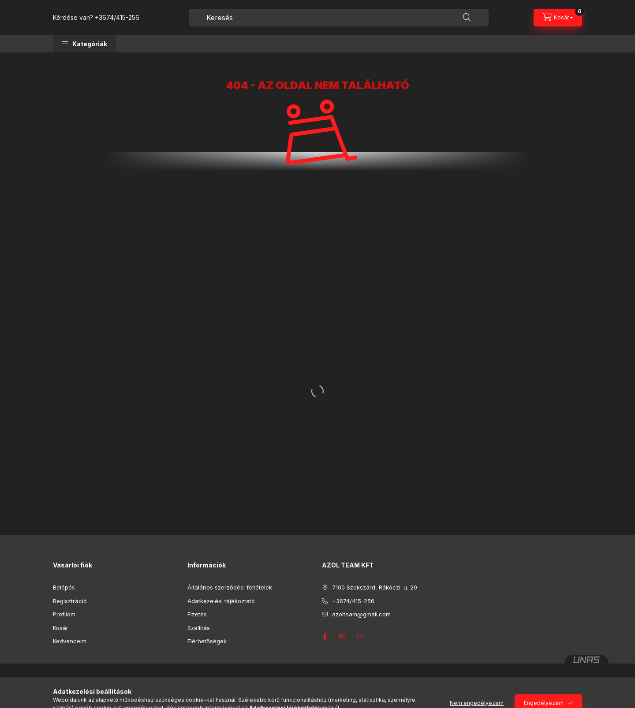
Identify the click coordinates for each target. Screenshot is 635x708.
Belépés (64, 587)
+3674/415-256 (117, 17)
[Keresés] (467, 17)
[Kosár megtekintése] (558, 17)
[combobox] (339, 17)
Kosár (60, 627)
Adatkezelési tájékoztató (221, 600)
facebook (324, 636)
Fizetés (197, 614)
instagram (342, 636)
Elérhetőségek (207, 641)
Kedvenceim (69, 641)
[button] (84, 43)
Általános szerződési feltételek (229, 587)
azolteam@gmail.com (361, 614)
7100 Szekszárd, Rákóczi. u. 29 (374, 587)
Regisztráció (70, 600)
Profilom (64, 614)
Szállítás (198, 627)
